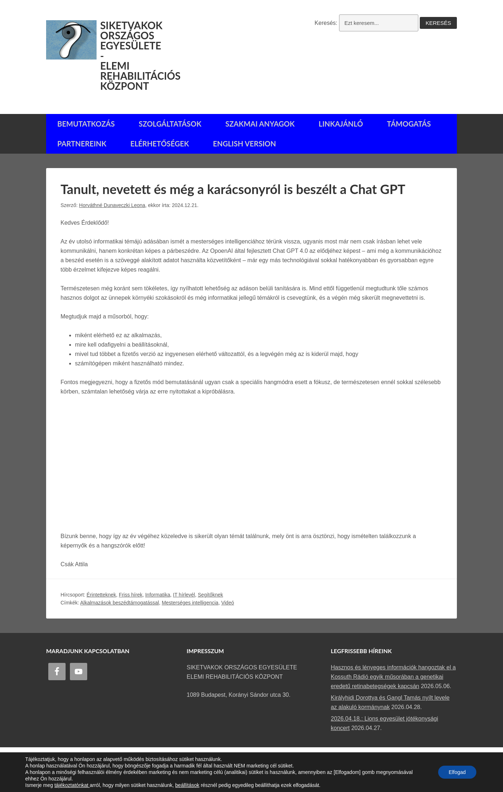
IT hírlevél (184, 594)
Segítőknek (210, 594)
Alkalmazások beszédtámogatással (119, 602)
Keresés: (326, 23)
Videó (227, 602)
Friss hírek (130, 594)
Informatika (157, 594)
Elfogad (457, 772)
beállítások (187, 785)
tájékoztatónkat (72, 785)
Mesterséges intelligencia (190, 602)
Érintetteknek (101, 594)
